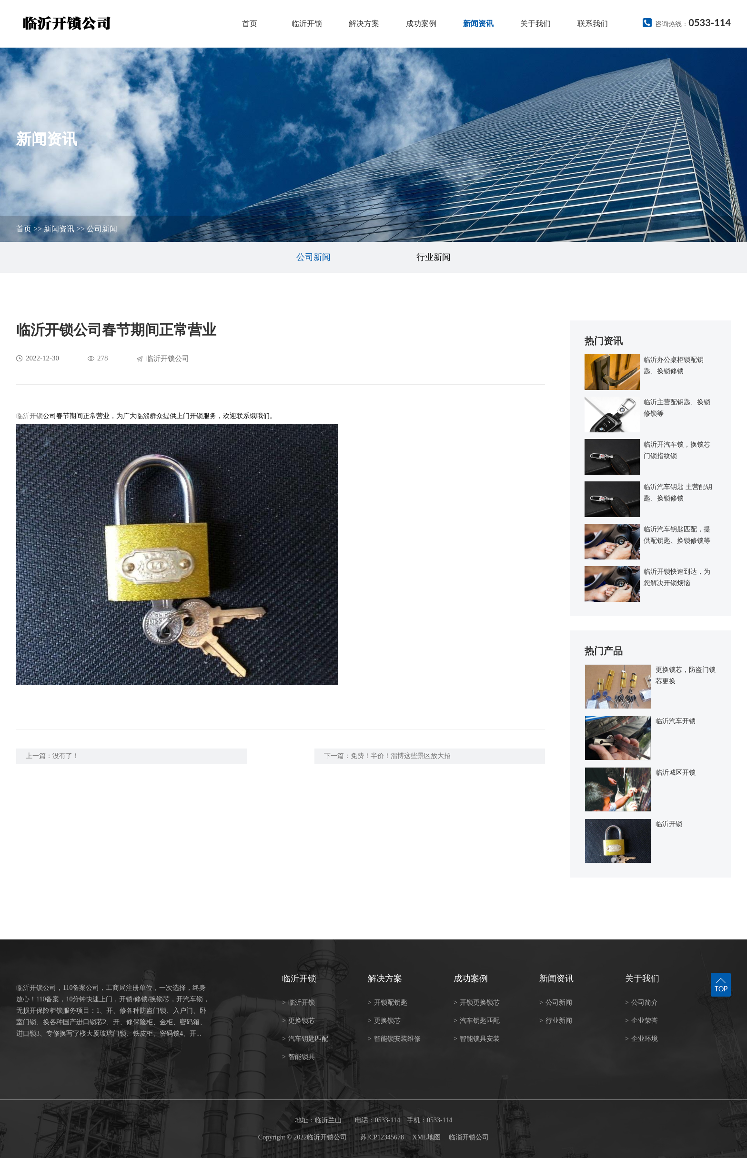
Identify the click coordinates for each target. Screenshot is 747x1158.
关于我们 (535, 24)
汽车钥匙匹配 (305, 1038)
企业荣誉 (641, 1020)
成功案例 (421, 24)
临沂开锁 (307, 24)
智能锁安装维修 (394, 1038)
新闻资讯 (478, 24)
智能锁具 (298, 1056)
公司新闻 (102, 229)
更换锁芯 (298, 1020)
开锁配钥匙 (387, 1002)
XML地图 (427, 1137)
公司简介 (641, 1002)
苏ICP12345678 (382, 1137)
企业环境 (641, 1038)
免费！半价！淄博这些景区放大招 (401, 755)
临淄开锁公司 (469, 1137)
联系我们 (592, 24)
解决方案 (364, 24)
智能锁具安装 (477, 1038)
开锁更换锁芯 (477, 1002)
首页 (249, 24)
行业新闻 (433, 257)
